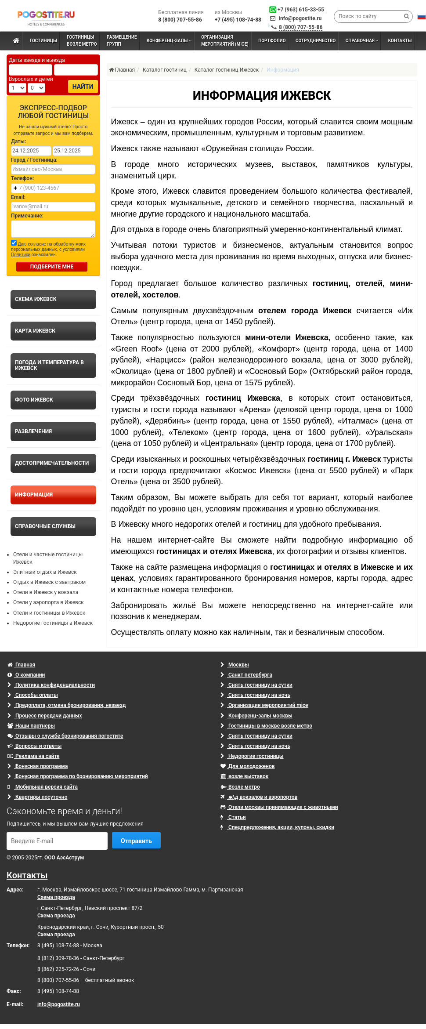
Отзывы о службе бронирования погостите (65, 736)
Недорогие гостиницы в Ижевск (53, 623)
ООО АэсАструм (64, 858)
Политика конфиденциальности (51, 685)
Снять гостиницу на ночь (255, 695)
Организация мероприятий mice (264, 705)
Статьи (233, 817)
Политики (20, 254)
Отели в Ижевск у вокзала (45, 592)
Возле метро (240, 787)
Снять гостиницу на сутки (256, 685)
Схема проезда (56, 897)
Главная (21, 665)
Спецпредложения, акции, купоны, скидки (277, 827)
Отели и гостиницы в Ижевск (49, 613)
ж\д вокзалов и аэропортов (258, 797)
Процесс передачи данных (44, 716)
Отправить (136, 840)
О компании (26, 675)
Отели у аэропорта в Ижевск (48, 602)
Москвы (234, 665)
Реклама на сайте (33, 756)
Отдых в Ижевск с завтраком (49, 582)
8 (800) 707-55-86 (301, 27)
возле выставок (244, 776)
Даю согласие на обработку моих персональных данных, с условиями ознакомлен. (48, 248)
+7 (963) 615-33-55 (301, 10)
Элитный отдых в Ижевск (45, 572)
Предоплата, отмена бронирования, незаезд (66, 705)
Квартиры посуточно (37, 797)
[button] (421, 16)
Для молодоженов (247, 766)
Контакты (27, 875)
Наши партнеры (31, 726)
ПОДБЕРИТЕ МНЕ (52, 267)
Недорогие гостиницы (252, 756)
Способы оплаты (32, 695)
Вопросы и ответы (34, 746)
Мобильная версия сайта (42, 787)
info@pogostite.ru (300, 18)
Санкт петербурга (246, 675)
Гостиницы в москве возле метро (266, 726)
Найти (83, 86)
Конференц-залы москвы (256, 716)
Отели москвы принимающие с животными (279, 807)
